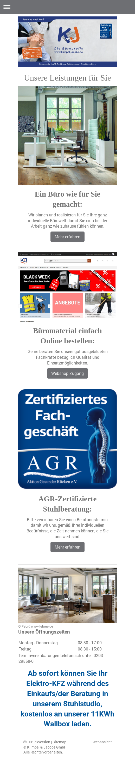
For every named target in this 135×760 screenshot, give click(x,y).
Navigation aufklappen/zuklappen (67, 7)
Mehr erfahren (67, 236)
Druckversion (37, 741)
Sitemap (59, 741)
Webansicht (102, 741)
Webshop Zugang (67, 373)
